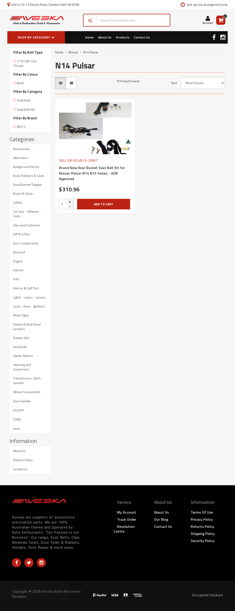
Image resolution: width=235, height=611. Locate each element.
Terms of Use (202, 512)
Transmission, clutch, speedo (27, 380)
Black (20, 82)
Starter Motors (23, 355)
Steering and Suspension (22, 367)
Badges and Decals (26, 166)
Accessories (21, 148)
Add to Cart (103, 204)
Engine (17, 261)
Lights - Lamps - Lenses (29, 297)
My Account (126, 512)
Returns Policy (23, 460)
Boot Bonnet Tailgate (27, 184)
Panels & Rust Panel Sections (27, 326)
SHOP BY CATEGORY (36, 37)
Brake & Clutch (23, 193)
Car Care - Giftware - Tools (27, 213)
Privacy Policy (202, 519)
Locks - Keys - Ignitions (29, 306)
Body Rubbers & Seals (28, 175)
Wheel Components (26, 391)
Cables (17, 202)
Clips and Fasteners (26, 225)
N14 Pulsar (90, 52)
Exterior (18, 270)
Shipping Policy (203, 533)
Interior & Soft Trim (26, 288)
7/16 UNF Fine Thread (25, 63)
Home (89, 37)
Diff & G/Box (21, 234)
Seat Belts (24, 100)
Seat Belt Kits (26, 109)
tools (16, 428)
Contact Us (142, 37)
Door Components (25, 243)
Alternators (20, 157)
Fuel (16, 279)
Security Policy (202, 540)
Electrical (19, 252)
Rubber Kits (21, 337)
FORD (17, 419)
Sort (174, 83)
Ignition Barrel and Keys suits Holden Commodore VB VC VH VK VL (40, 592)
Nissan (73, 52)
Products (122, 37)
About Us (104, 37)
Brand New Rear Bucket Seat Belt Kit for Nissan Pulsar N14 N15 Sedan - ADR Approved (92, 173)
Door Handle (22, 401)
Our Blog (161, 519)
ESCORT (18, 410)
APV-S (21, 126)
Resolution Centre (124, 529)
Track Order (126, 519)
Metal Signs (21, 315)
